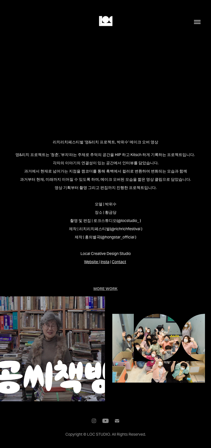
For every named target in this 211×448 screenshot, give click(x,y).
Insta (105, 261)
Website (91, 261)
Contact (119, 261)
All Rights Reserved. (129, 434)
